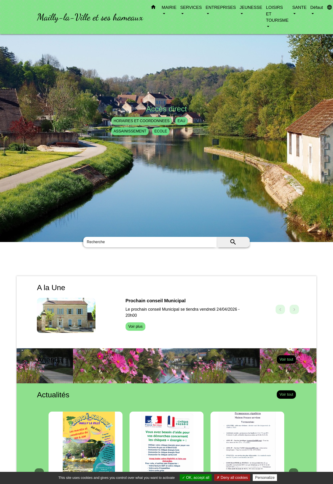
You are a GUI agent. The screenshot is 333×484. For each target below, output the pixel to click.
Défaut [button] (316, 7)
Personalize (265, 478)
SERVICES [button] (191, 7)
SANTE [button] (299, 7)
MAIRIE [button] (169, 7)
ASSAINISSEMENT (130, 131)
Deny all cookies (232, 478)
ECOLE (160, 131)
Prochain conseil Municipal (156, 300)
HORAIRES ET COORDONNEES (142, 121)
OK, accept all (195, 478)
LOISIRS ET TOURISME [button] (277, 14)
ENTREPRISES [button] (221, 7)
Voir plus (135, 326)
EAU (181, 121)
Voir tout (286, 359)
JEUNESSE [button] (251, 7)
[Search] (150, 242)
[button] (153, 8)
